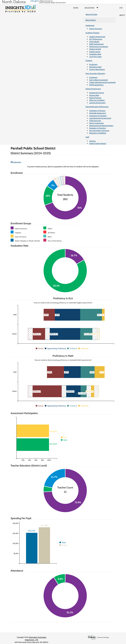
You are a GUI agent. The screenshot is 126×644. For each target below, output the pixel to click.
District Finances (95, 98)
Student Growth (95, 49)
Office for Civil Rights (97, 100)
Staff (87, 137)
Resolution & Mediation (97, 133)
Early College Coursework (98, 80)
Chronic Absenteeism (97, 69)
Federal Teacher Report (97, 143)
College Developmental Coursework (102, 82)
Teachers (92, 141)
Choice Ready (94, 41)
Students (89, 60)
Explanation (16, 162)
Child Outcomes (95, 120)
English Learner (94, 52)
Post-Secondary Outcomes (99, 130)
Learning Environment (97, 103)
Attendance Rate (95, 67)
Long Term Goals (95, 56)
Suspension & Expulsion (98, 116)
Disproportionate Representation (101, 125)
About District (91, 20)
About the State (91, 14)
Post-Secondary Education (95, 73)
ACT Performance (95, 39)
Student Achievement (97, 37)
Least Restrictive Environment (100, 118)
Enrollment (93, 64)
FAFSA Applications (96, 85)
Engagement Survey (96, 93)
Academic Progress (92, 33)
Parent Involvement (96, 123)
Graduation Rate (95, 54)
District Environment (93, 89)
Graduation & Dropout (97, 110)
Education (92, 7)
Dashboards (90, 25)
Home (75, 8)
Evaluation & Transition (97, 128)
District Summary (95, 29)
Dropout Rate (94, 95)
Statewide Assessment (97, 113)
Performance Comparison (98, 46)
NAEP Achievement (96, 44)
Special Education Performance (97, 107)
